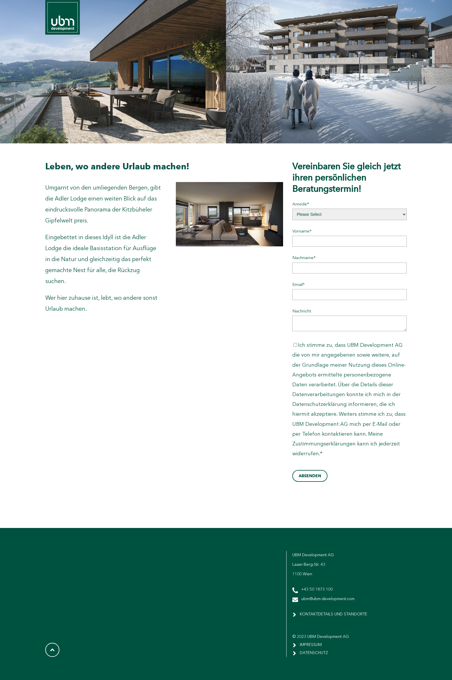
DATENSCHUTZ (314, 652)
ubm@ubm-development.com (328, 598)
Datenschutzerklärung (319, 404)
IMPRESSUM (311, 644)
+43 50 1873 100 (317, 589)
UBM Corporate (62, 17)
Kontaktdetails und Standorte (333, 614)
